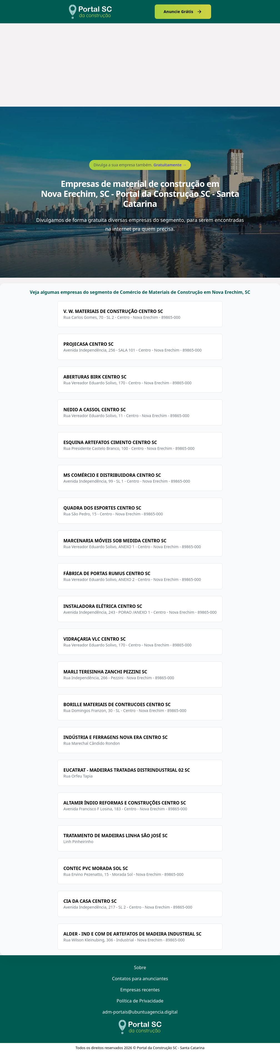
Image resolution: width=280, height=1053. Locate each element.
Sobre (140, 967)
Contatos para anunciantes (140, 979)
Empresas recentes (140, 990)
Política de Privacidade (140, 1001)
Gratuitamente (170, 164)
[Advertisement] (140, 65)
